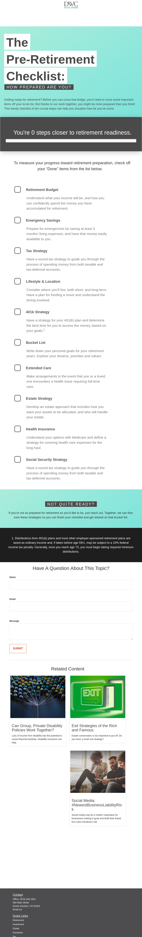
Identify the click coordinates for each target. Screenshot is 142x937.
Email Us (17, 909)
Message (14, 621)
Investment (18, 924)
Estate (16, 928)
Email (13, 599)
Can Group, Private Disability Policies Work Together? (37, 727)
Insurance (18, 932)
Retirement (18, 920)
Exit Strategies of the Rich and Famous (94, 727)
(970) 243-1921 (28, 899)
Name (13, 577)
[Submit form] (18, 648)
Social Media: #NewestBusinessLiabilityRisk (97, 804)
